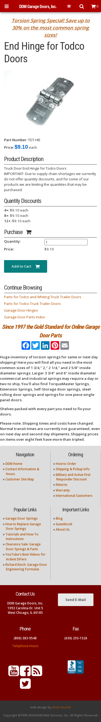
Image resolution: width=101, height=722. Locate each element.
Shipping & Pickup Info (73, 469)
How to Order (66, 464)
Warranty (63, 490)
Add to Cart (26, 266)
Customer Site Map (19, 479)
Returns (61, 485)
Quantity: (12, 241)
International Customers (74, 496)
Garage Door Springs (21, 518)
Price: (9, 147)
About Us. (63, 529)
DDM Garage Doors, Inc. (37, 6)
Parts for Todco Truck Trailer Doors (32, 303)
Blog (59, 518)
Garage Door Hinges (21, 310)
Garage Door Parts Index (24, 317)
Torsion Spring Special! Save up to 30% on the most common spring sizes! (51, 27)
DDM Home (13, 464)
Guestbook (64, 524)
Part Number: (15, 139)
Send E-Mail (75, 599)
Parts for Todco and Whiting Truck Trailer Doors (42, 296)
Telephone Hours (25, 646)
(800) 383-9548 (25, 638)
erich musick (61, 707)
